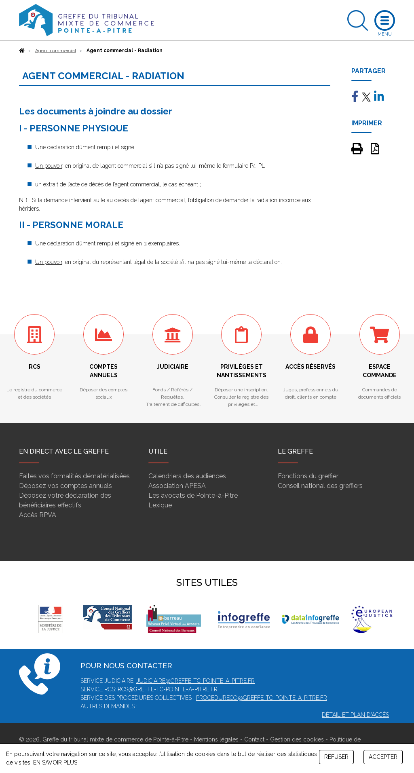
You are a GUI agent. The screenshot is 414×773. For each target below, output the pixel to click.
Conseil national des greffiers (320, 486)
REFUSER (336, 757)
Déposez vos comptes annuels (65, 486)
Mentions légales (216, 739)
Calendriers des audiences (187, 476)
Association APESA (177, 486)
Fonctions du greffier (308, 476)
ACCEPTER (383, 757)
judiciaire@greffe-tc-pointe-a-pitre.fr (195, 681)
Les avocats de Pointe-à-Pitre (193, 495)
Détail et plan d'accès (355, 715)
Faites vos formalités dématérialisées (74, 476)
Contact (254, 739)
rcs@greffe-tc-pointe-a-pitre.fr (168, 689)
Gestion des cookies (297, 739)
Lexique (160, 505)
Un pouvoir (48, 166)
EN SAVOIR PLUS (55, 762)
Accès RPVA (37, 515)
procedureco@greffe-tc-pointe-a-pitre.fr (261, 698)
